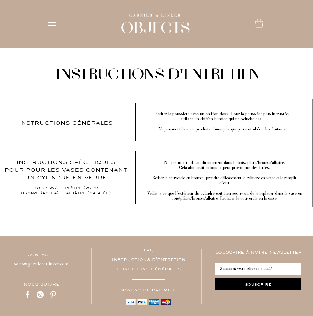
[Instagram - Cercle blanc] (40, 294)
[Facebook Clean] (27, 294)
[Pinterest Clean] (53, 294)
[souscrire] (258, 284)
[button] (52, 25)
